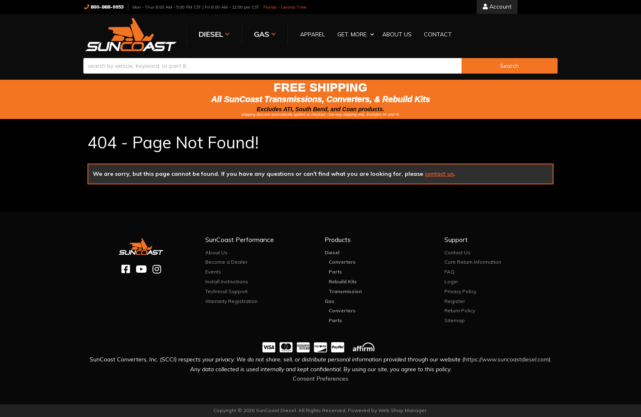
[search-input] (272, 66)
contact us (439, 173)
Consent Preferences (320, 378)
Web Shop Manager (402, 410)
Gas (329, 301)
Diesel (332, 252)
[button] (350, 35)
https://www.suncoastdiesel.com (506, 359)
